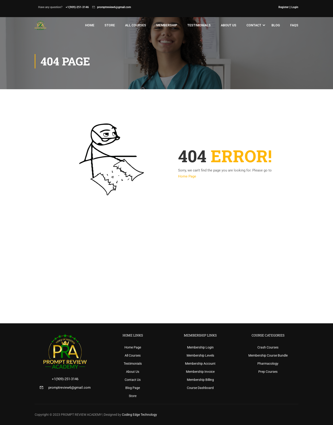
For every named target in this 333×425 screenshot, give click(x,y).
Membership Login (200, 347)
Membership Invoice (200, 371)
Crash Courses (267, 347)
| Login (294, 7)
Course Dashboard (200, 388)
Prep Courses (268, 371)
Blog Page (132, 388)
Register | (284, 7)
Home (89, 25)
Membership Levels (200, 355)
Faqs (294, 25)
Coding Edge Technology (139, 414)
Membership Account (200, 363)
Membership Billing (200, 380)
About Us (228, 25)
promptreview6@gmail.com (69, 387)
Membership (166, 25)
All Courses (135, 25)
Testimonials (199, 25)
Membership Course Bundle (268, 355)
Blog (275, 25)
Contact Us (133, 380)
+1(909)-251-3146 (65, 379)
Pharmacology (267, 363)
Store (110, 25)
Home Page (187, 176)
